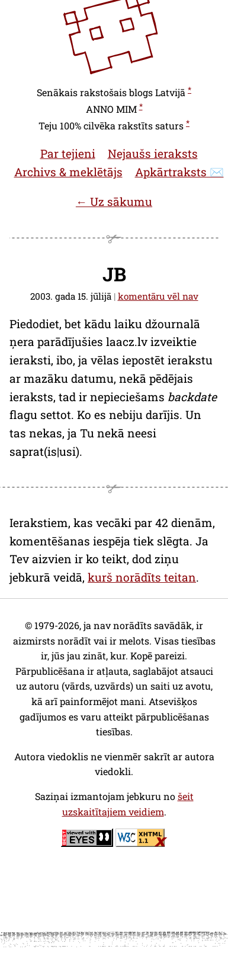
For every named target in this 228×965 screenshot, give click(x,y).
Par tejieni (67, 153)
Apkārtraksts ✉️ (179, 171)
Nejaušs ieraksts (153, 153)
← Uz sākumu (114, 201)
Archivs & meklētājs (68, 171)
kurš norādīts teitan (142, 577)
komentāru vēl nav (158, 296)
